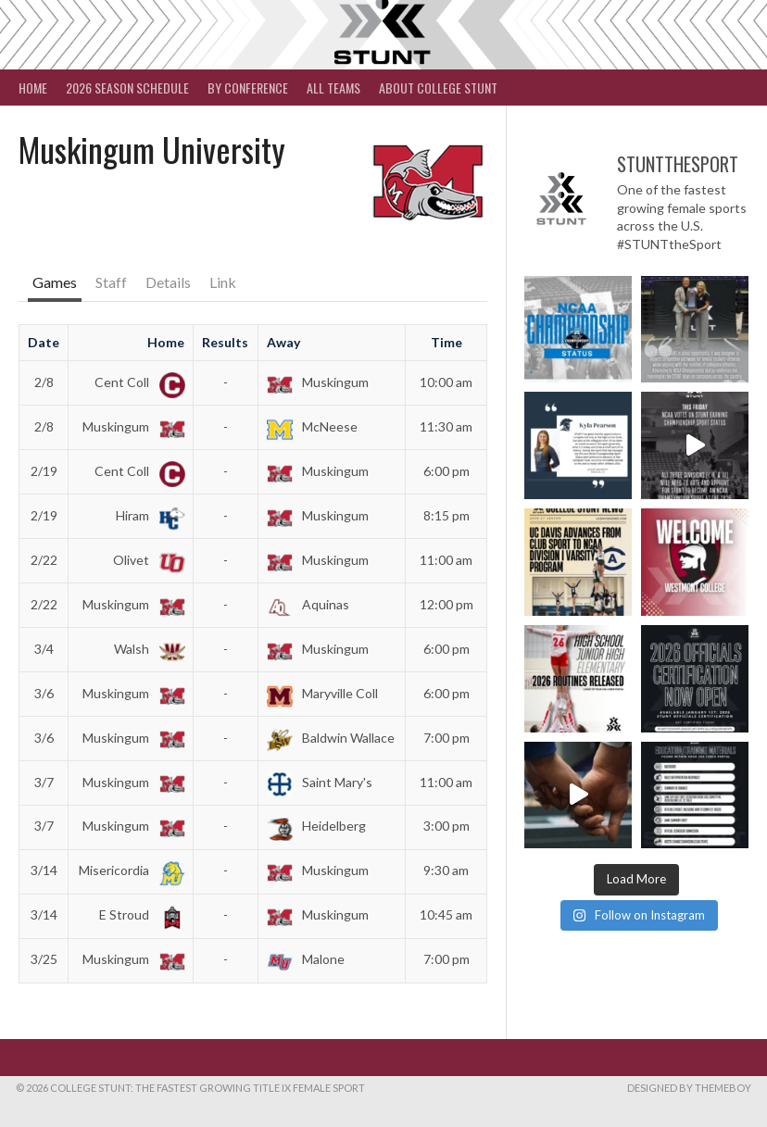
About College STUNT (438, 87)
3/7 (44, 782)
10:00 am (446, 382)
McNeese (312, 426)
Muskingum (318, 382)
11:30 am (446, 426)
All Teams (333, 87)
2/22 (44, 560)
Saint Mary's (319, 782)
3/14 (44, 870)
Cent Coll (136, 382)
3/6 (44, 693)
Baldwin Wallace (331, 737)
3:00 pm (446, 825)
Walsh (146, 649)
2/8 (44, 382)
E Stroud (138, 914)
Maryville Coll (322, 693)
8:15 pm (446, 515)
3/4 (44, 649)
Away (283, 342)
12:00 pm (446, 604)
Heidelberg (316, 825)
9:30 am (446, 870)
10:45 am (446, 914)
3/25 (44, 959)
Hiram (147, 515)
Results (225, 342)
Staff (111, 282)
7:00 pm (446, 737)
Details (168, 282)
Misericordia (128, 870)
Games (54, 282)
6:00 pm (446, 471)
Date (43, 342)
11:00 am (446, 560)
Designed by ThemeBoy (689, 1088)
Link (222, 282)
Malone (306, 959)
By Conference (247, 87)
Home (33, 87)
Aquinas (308, 604)
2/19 (44, 471)
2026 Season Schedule (127, 87)
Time (446, 342)
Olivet (145, 560)
